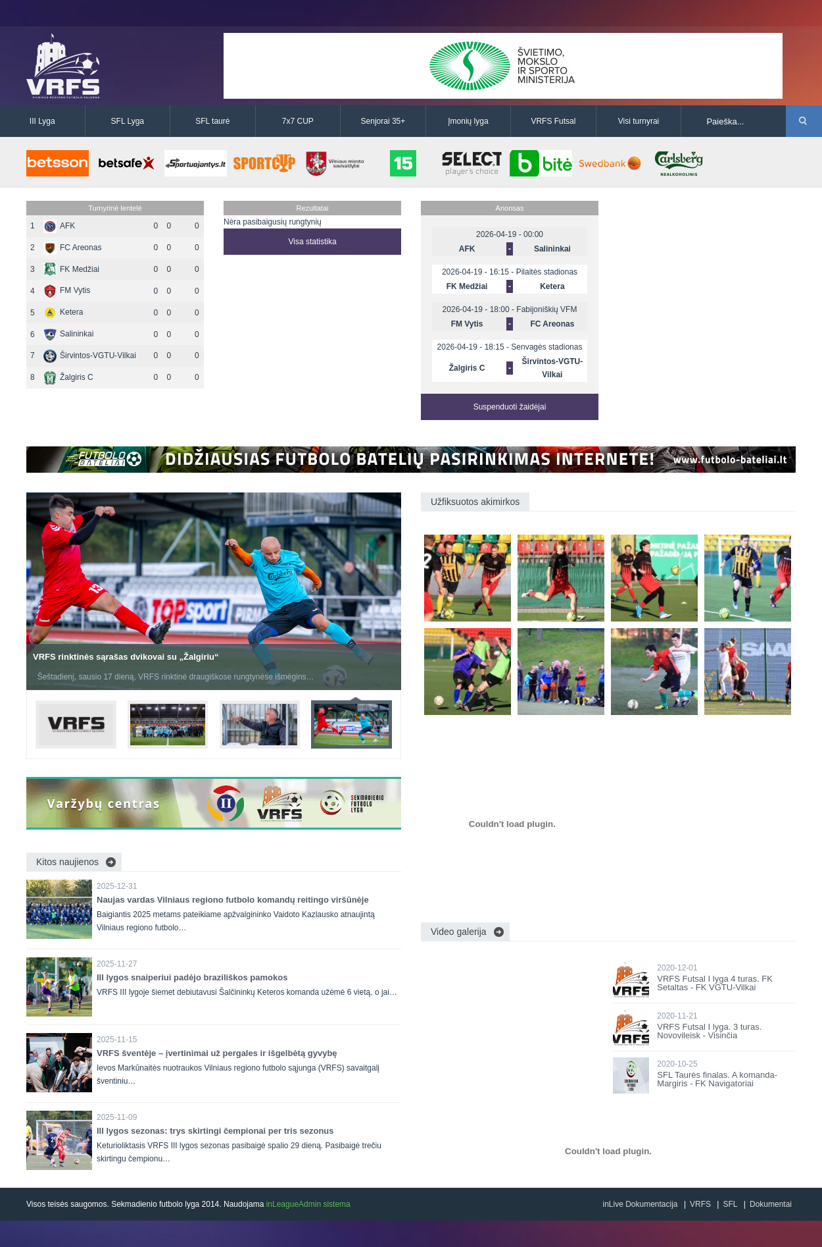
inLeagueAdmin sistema (308, 1204)
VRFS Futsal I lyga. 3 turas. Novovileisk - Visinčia (709, 1031)
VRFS (700, 1204)
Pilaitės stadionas (546, 272)
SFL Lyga (127, 121)
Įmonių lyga (468, 121)
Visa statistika (312, 241)
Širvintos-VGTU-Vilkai (89, 355)
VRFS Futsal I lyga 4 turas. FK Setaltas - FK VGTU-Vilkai (715, 983)
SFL (730, 1204)
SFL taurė (212, 121)
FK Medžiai (71, 269)
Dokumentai (771, 1204)
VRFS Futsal (553, 121)
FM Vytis (66, 290)
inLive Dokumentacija (639, 1204)
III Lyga (42, 121)
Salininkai (68, 333)
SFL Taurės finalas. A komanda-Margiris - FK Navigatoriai (717, 1079)
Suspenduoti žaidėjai (509, 406)
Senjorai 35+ (383, 121)
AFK (59, 225)
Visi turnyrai (638, 121)
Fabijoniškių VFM (546, 309)
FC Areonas (72, 247)
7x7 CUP (298, 121)
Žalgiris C (68, 377)
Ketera (63, 312)
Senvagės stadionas (546, 347)
